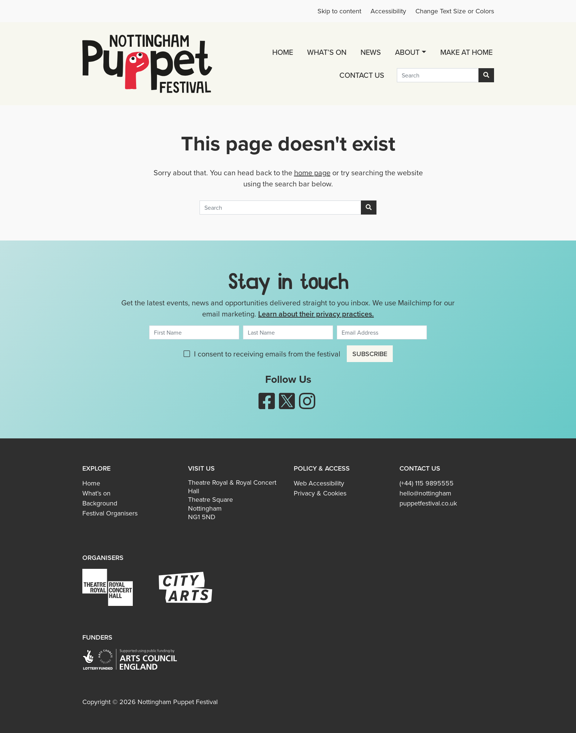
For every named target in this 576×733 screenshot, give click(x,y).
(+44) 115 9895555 (426, 483)
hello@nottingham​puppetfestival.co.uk (428, 498)
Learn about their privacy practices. (316, 313)
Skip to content (339, 11)
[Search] (438, 75)
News (371, 52)
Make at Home (466, 52)
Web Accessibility (319, 483)
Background (99, 503)
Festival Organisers (110, 513)
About (407, 52)
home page (312, 172)
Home (282, 52)
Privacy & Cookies (320, 493)
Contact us (361, 75)
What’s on (326, 52)
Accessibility (388, 11)
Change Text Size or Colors (454, 11)
